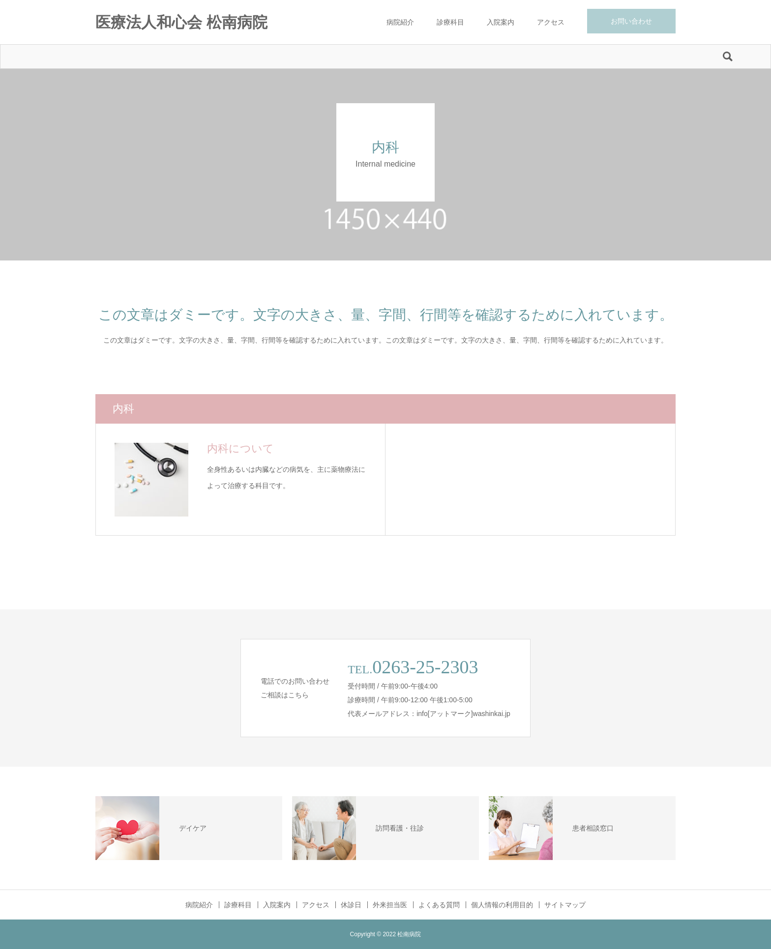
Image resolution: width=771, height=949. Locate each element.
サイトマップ (565, 904)
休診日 (351, 904)
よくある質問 (439, 904)
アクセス (550, 22)
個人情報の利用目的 (502, 904)
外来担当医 (390, 904)
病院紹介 (400, 22)
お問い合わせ (631, 21)
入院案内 (500, 22)
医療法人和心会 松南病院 (181, 22)
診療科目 (450, 22)
